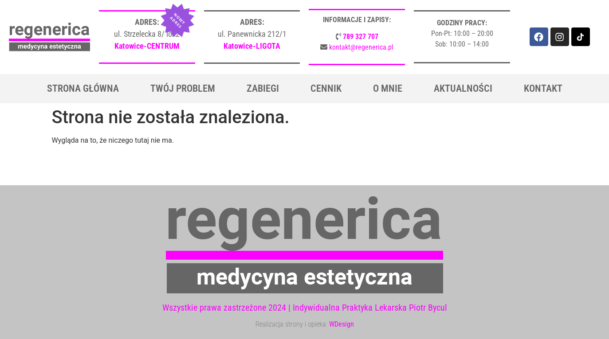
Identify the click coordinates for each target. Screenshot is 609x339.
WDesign (341, 324)
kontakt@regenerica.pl (361, 47)
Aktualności (463, 88)
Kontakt (543, 88)
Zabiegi (263, 88)
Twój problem (182, 88)
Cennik (326, 88)
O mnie (387, 88)
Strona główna (83, 88)
